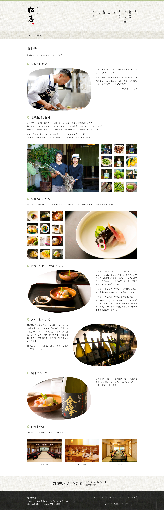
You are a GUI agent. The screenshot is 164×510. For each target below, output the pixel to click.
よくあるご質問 (125, 14)
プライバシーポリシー (113, 497)
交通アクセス (120, 13)
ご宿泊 (99, 10)
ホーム (96, 497)
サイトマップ (131, 497)
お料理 (104, 10)
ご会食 (109, 10)
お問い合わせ (130, 13)
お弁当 (114, 10)
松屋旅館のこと (94, 12)
